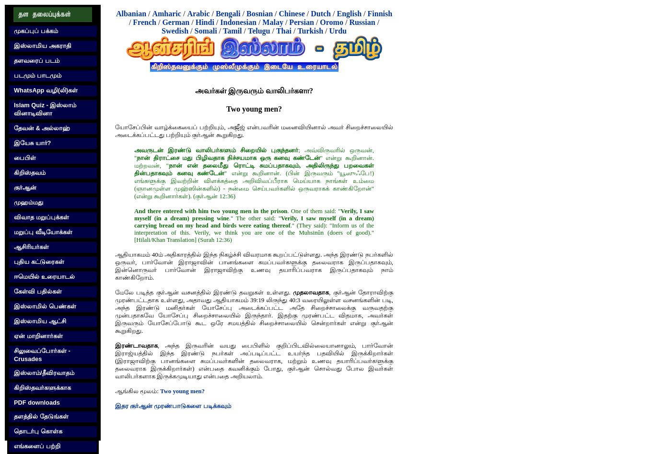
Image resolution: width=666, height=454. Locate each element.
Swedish (175, 31)
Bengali (228, 14)
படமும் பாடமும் (37, 75)
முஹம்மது (28, 202)
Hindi (205, 22)
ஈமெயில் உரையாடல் (44, 276)
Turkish (310, 31)
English (349, 14)
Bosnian (259, 14)
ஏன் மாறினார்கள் (38, 336)
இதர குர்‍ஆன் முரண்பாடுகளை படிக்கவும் (173, 406)
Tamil (232, 31)
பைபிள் (25, 157)
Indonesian (238, 22)
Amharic (166, 14)
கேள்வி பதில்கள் (38, 291)
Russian (362, 22)
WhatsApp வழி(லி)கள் (46, 90)
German (175, 22)
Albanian (131, 14)
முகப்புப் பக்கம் (36, 30)
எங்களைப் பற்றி (37, 446)
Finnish (380, 14)
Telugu (259, 31)
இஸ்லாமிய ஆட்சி (40, 321)
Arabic (198, 14)
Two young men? (182, 391)
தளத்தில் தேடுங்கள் (41, 416)
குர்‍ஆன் (25, 187)
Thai (284, 31)
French (144, 22)
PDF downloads (37, 402)
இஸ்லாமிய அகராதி (42, 45)
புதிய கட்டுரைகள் (39, 261)
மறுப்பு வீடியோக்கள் (43, 232)
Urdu (338, 31)
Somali (205, 31)
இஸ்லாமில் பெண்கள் (45, 306)
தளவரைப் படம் (36, 60)
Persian (301, 22)
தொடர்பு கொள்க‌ (38, 431)
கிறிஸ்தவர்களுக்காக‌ (42, 387)
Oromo (331, 22)
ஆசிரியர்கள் (31, 246)
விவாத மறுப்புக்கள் (41, 217)
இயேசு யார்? (32, 143)
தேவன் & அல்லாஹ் (42, 128)
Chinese (292, 14)
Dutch (321, 14)
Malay (272, 22)
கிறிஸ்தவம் (30, 172)
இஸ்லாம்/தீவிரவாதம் (44, 372)
